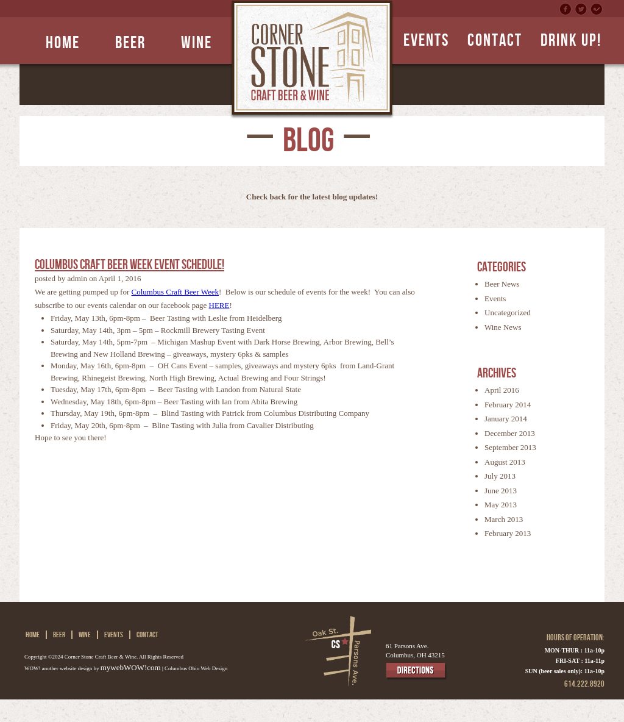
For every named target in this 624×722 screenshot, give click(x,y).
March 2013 (503, 519)
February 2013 (507, 533)
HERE (219, 305)
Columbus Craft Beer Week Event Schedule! (129, 265)
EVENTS (426, 40)
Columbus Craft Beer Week (175, 291)
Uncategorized (507, 312)
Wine (196, 43)
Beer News (501, 283)
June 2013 (500, 490)
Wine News (503, 327)
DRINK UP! (571, 40)
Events (495, 298)
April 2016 (501, 390)
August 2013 (504, 461)
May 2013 (500, 504)
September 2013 (510, 447)
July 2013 (500, 476)
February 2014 (507, 404)
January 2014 (505, 418)
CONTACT (494, 40)
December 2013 (509, 433)
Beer (130, 43)
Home (63, 43)
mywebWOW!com (131, 667)
